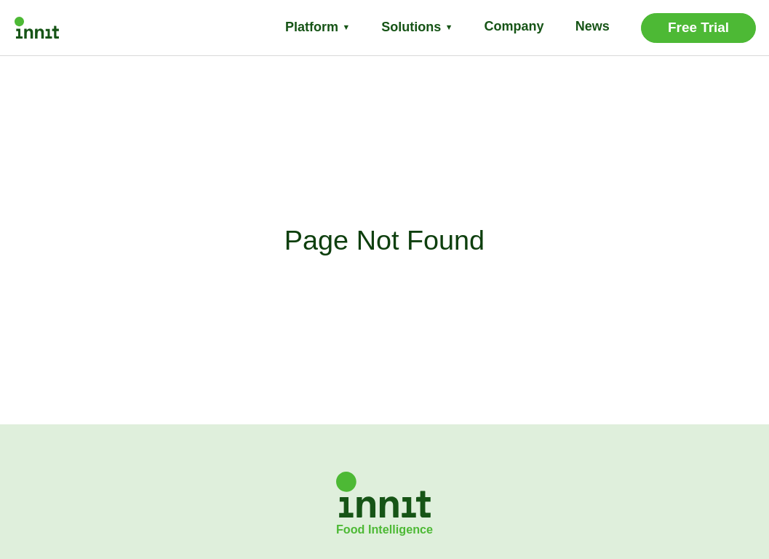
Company (514, 26)
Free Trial (698, 27)
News (592, 26)
